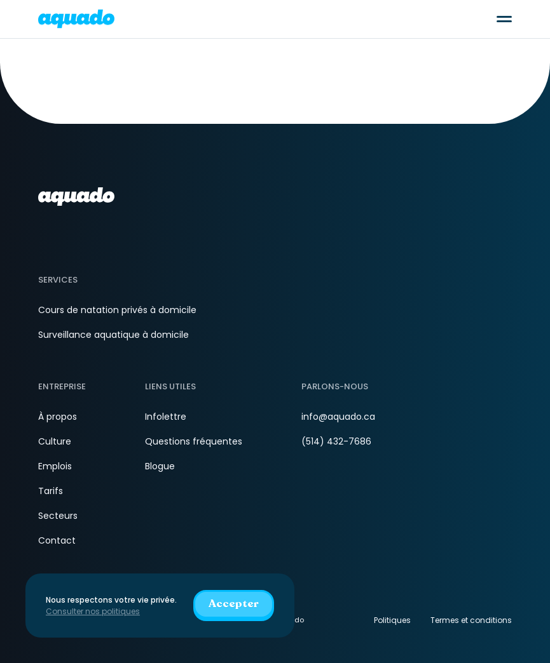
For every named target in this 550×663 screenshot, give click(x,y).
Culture (54, 441)
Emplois (55, 466)
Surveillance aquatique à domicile (113, 334)
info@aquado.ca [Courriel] (338, 416)
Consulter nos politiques (93, 611)
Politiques (392, 620)
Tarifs (50, 491)
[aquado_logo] (76, 19)
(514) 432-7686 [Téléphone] (336, 441)
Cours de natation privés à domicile (117, 310)
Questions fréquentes (193, 441)
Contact (57, 540)
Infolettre (165, 416)
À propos (57, 416)
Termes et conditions (471, 620)
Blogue (160, 466)
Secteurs (58, 515)
